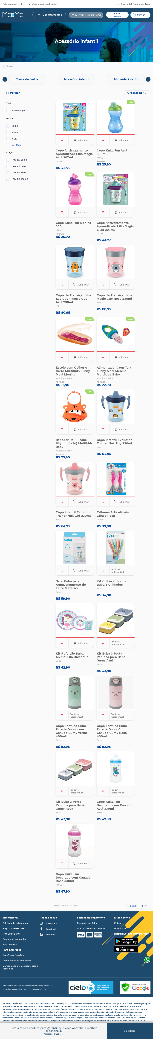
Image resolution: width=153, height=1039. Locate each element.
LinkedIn (47, 934)
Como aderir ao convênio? (17, 960)
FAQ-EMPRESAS (11, 934)
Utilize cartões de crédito (91, 928)
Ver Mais (16, 145)
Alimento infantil (126, 79)
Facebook (48, 928)
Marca (9, 118)
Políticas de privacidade (16, 923)
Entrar (117, 923)
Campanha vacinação (14, 939)
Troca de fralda (27, 79)
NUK (11, 138)
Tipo (8, 103)
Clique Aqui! (87, 1006)
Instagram (48, 923)
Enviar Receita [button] (117, 14)
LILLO (12, 126)
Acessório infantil (76, 79)
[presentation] (5, 79)
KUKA (12, 132)
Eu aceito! (130, 1030)
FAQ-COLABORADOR (13, 928)
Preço (9, 152)
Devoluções (120, 928)
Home (8, 66)
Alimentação (15, 110)
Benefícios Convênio (13, 955)
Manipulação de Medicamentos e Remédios (20, 967)
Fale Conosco (10, 944)
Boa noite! (133, 4)
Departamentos (50, 14)
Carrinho (140, 15)
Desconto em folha (87, 923)
